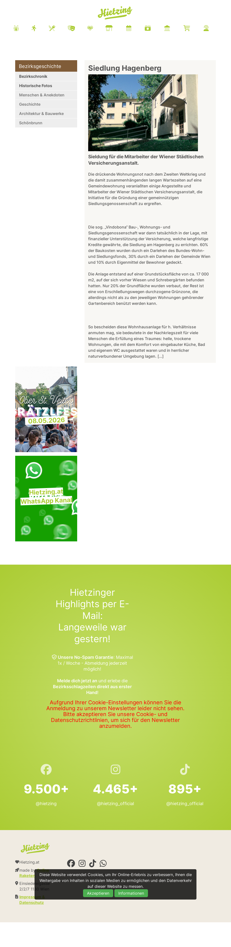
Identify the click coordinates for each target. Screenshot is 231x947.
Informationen (131, 893)
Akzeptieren (98, 893)
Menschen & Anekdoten (41, 94)
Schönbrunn (30, 122)
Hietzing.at (115, 13)
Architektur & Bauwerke (41, 113)
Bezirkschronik (33, 76)
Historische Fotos (35, 85)
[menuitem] (117, 29)
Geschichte (29, 104)
